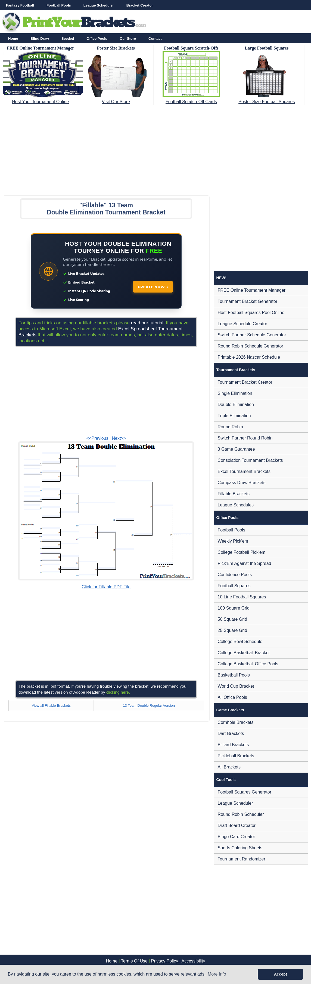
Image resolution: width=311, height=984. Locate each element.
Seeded (67, 38)
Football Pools (58, 5)
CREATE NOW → (153, 287)
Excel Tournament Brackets (244, 471)
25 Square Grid (232, 630)
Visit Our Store (116, 101)
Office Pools (96, 38)
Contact (154, 38)
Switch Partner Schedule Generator (252, 335)
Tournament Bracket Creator (245, 382)
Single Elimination (235, 393)
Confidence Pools (235, 574)
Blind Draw (39, 38)
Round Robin (230, 427)
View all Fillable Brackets (51, 705)
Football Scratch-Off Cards (191, 101)
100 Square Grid (234, 608)
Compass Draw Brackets (242, 482)
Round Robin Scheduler (241, 814)
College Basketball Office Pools (248, 664)
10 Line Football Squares (242, 597)
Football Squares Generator (244, 792)
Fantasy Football (20, 5)
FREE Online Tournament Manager (252, 290)
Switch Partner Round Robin (245, 438)
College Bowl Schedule (240, 641)
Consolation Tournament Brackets (250, 460)
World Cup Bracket (236, 686)
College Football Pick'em (242, 552)
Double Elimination (236, 404)
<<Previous (97, 438)
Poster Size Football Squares (266, 101)
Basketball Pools (234, 675)
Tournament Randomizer (241, 859)
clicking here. (118, 692)
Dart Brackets (231, 733)
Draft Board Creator (237, 825)
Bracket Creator (139, 5)
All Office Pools (232, 697)
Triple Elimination (234, 415)
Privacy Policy (165, 961)
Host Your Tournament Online (40, 101)
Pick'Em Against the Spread (244, 563)
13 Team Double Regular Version (149, 705)
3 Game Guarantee (236, 449)
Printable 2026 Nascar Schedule (249, 357)
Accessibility (193, 961)
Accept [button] (280, 974)
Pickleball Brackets (236, 756)
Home (13, 38)
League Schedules (236, 505)
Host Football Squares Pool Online (251, 312)
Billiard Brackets (233, 744)
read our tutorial (147, 322)
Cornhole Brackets (236, 722)
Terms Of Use (134, 961)
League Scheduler (98, 5)
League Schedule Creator (242, 323)
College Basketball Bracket (244, 652)
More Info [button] (217, 974)
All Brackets (229, 767)
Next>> (119, 438)
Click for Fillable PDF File (106, 587)
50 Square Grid (232, 619)
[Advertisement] (155, 148)
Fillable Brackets (234, 493)
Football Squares (234, 585)
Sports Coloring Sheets (240, 847)
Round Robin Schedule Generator (250, 346)
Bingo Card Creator (236, 836)
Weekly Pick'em (233, 541)
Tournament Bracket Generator (248, 301)
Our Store (128, 38)
